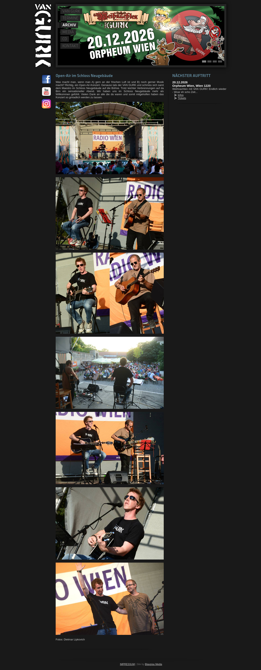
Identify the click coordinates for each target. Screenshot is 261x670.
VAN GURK (71, 11)
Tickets (182, 98)
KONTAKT (70, 46)
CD (64, 39)
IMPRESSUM (127, 664)
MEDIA (68, 32)
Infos (181, 95)
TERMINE (70, 18)
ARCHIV (69, 25)
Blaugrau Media (153, 664)
